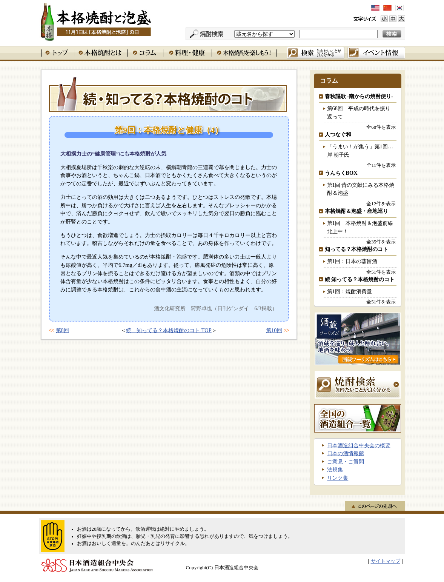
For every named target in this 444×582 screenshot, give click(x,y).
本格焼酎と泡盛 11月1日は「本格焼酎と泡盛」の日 (95, 21)
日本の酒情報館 (345, 453)
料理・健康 (187, 53)
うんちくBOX (341, 173)
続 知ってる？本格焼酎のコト (168, 94)
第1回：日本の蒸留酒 (352, 261)
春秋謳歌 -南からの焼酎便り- (359, 96)
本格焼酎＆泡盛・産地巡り (356, 211)
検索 (315, 53)
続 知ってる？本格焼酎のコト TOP (169, 330)
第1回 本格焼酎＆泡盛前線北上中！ (360, 227)
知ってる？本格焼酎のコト (356, 249)
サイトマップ (385, 561)
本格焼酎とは (101, 53)
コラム (145, 53)
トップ (57, 53)
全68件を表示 (381, 127)
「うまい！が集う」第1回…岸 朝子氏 (360, 150)
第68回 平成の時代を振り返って (358, 112)
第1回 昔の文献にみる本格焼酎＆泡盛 (361, 189)
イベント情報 (376, 53)
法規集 (335, 470)
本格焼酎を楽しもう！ (244, 53)
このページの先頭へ (375, 506)
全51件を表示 (381, 272)
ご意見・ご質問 (345, 462)
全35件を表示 (381, 242)
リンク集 (337, 478)
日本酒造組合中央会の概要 (358, 445)
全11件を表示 (381, 165)
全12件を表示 (381, 203)
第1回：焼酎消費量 (349, 291)
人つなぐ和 (338, 134)
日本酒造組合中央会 (97, 565)
